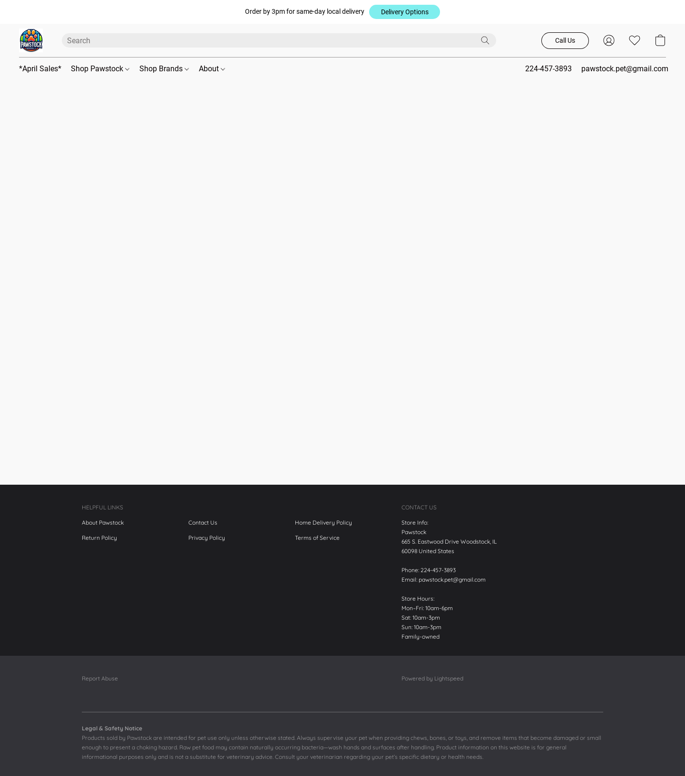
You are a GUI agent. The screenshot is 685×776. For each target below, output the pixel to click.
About (212, 68)
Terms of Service (317, 537)
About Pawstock (103, 522)
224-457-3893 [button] (548, 68)
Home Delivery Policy (323, 522)
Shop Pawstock (100, 68)
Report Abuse (100, 678)
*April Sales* (40, 68)
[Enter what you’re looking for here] (279, 40)
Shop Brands (164, 68)
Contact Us (202, 522)
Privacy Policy (206, 537)
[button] (404, 12)
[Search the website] (485, 40)
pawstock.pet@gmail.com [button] (624, 68)
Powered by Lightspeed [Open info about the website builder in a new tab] (432, 678)
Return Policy (99, 537)
